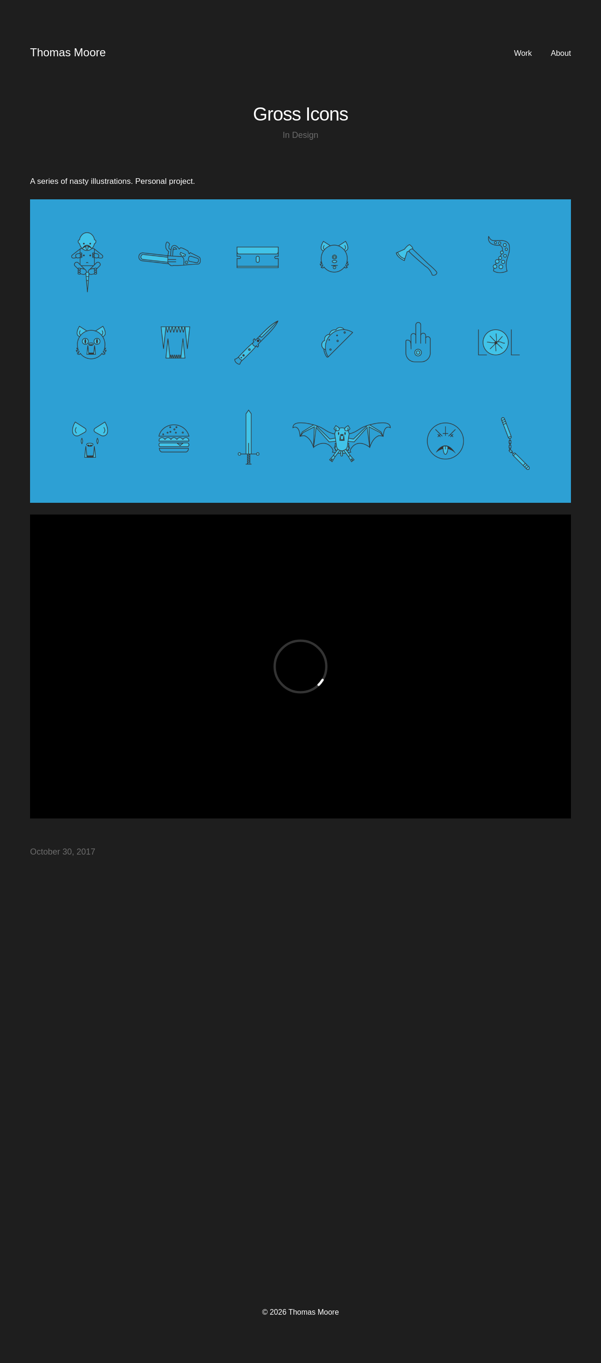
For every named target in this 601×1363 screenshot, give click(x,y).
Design (305, 135)
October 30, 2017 (62, 851)
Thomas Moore (68, 52)
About (561, 53)
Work (523, 53)
